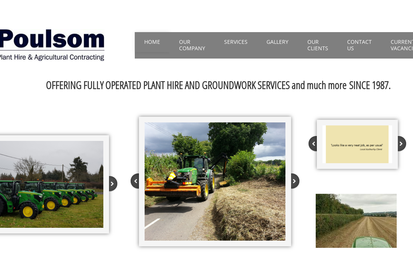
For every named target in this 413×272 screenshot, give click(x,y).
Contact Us (359, 45)
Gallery (277, 41)
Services (236, 41)
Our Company (192, 45)
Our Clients (317, 45)
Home (152, 41)
